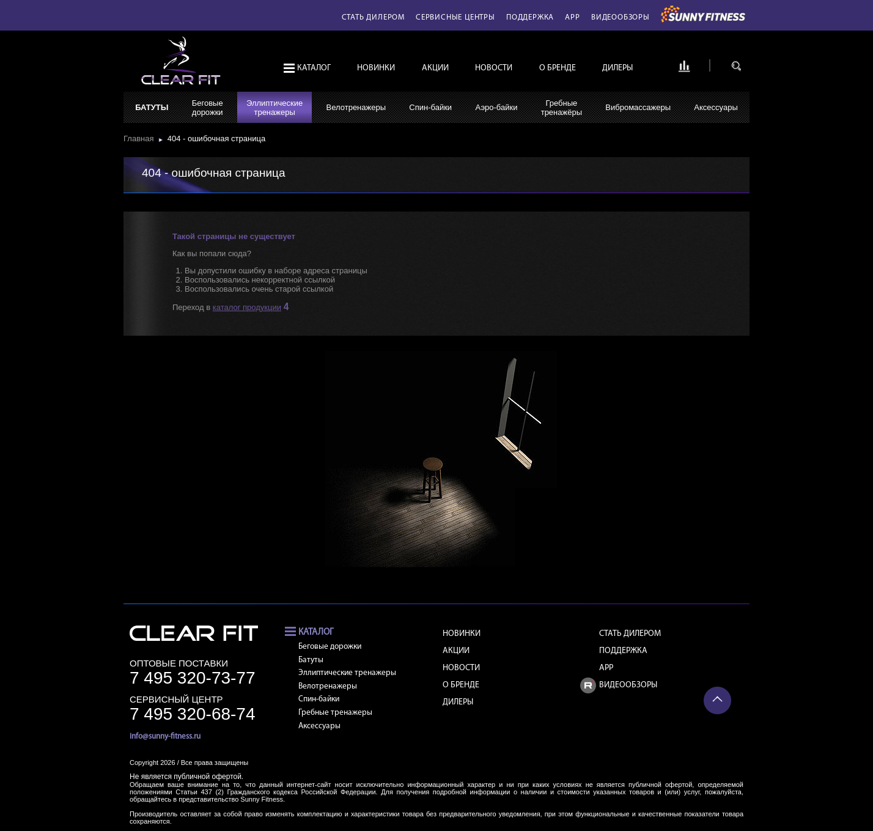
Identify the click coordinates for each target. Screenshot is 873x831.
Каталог (314, 68)
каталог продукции (247, 307)
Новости (493, 68)
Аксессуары (715, 107)
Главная (140, 138)
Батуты (151, 107)
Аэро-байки (496, 107)
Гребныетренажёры (561, 107)
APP (572, 17)
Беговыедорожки (207, 107)
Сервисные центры (455, 17)
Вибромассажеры (638, 107)
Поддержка (530, 17)
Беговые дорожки (329, 647)
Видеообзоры (620, 17)
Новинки (376, 68)
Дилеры (617, 68)
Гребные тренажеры (335, 713)
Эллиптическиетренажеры (274, 107)
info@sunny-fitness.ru (165, 737)
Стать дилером (373, 17)
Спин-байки (430, 107)
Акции (435, 68)
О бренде (557, 68)
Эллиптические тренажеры (347, 673)
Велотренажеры (356, 107)
